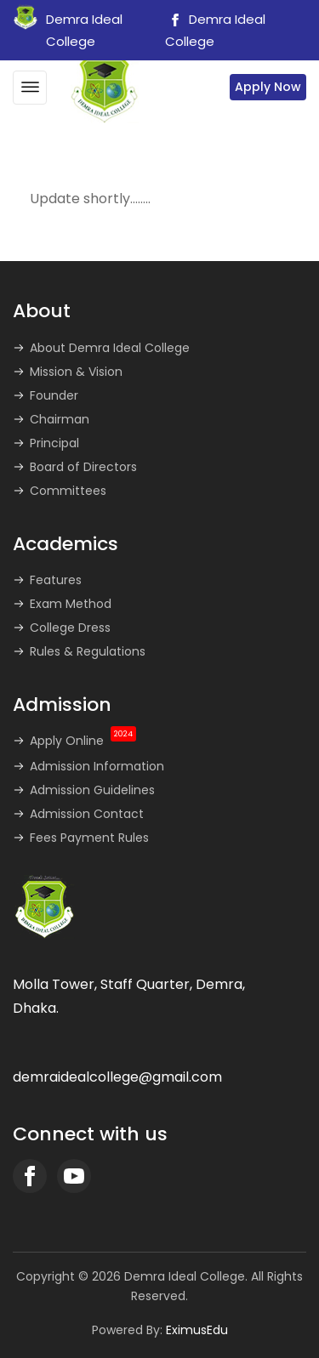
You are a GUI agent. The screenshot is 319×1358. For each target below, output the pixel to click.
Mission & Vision (76, 371)
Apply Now (268, 86)
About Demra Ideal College (110, 347)
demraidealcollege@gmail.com (117, 1077)
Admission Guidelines (92, 789)
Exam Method (70, 603)
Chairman (59, 419)
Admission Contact (87, 813)
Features (56, 579)
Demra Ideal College (215, 30)
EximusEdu (197, 1329)
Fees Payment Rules (89, 837)
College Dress (70, 627)
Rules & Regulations (87, 651)
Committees (68, 490)
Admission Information (97, 766)
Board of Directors (83, 466)
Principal (54, 443)
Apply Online (83, 740)
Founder (54, 395)
